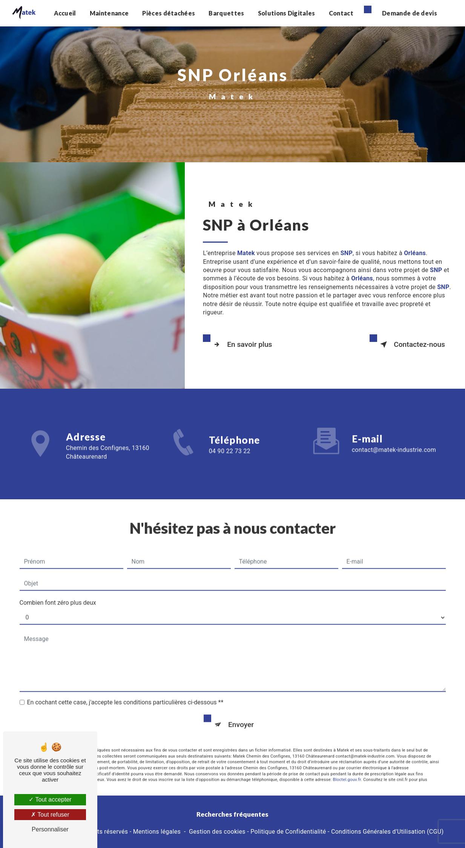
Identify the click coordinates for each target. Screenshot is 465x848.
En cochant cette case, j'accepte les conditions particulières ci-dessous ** (125, 693)
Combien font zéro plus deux (58, 593)
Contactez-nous (411, 344)
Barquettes (226, 13)
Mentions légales (157, 831)
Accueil (65, 13)
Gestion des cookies (217, 831)
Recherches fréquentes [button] (232, 814)
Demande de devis (409, 13)
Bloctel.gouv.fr (347, 770)
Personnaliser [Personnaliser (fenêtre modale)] (50, 829)
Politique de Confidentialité (288, 831)
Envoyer (241, 715)
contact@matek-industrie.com (394, 440)
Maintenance (109, 13)
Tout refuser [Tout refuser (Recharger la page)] (50, 814)
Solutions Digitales (286, 13)
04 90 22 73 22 (229, 460)
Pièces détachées (168, 13)
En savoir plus (241, 344)
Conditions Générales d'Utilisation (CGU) (387, 831)
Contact (341, 13)
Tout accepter (50, 799)
